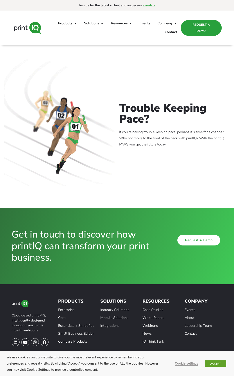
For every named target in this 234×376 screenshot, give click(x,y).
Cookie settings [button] (186, 363)
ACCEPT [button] (215, 363)
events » (149, 5)
